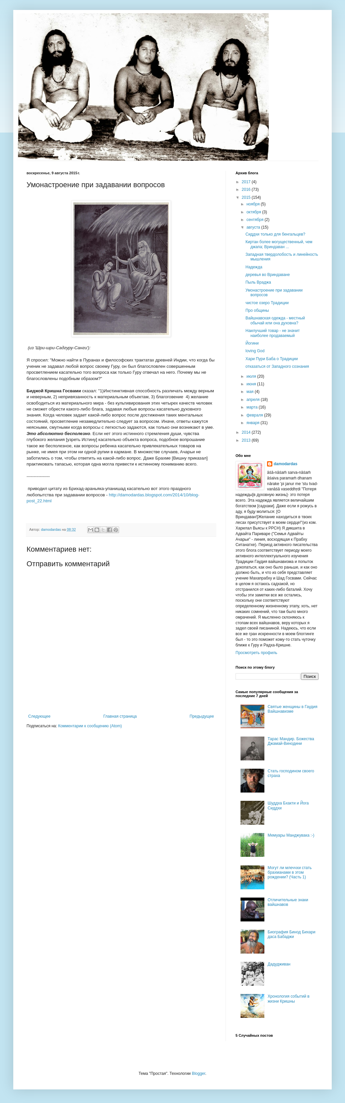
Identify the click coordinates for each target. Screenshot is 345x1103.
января (253, 422)
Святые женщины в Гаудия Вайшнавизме (292, 709)
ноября (253, 204)
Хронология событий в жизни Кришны (289, 998)
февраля (255, 415)
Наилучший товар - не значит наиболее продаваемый (272, 333)
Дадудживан (279, 964)
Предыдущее (202, 716)
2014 (247, 432)
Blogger (198, 1073)
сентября (255, 219)
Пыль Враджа (258, 282)
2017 (247, 182)
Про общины (257, 310)
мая (250, 391)
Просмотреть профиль (256, 652)
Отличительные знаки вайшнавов (288, 902)
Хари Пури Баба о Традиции (271, 359)
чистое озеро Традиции (267, 303)
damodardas (285, 464)
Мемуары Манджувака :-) (291, 835)
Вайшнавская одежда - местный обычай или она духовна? (275, 320)
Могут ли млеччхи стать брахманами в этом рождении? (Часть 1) (290, 872)
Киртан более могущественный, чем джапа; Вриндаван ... (278, 244)
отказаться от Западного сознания (277, 366)
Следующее (39, 716)
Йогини (252, 343)
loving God (254, 351)
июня (251, 384)
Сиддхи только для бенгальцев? (275, 234)
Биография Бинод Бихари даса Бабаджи (291, 934)
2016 (247, 189)
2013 (247, 440)
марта (252, 407)
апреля (253, 399)
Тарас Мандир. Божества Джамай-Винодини (291, 741)
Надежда (253, 267)
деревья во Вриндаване (267, 274)
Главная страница (120, 716)
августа (253, 227)
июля (251, 376)
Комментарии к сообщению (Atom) (90, 726)
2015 (247, 197)
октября (254, 212)
